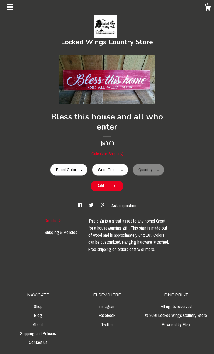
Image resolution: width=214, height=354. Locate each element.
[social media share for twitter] (92, 205)
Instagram (107, 306)
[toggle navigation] (10, 7)
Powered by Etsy (176, 324)
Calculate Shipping (107, 154)
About (38, 324)
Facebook (107, 315)
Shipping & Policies (61, 232)
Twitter (107, 324)
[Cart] (208, 8)
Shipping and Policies (38, 333)
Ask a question (123, 205)
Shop (38, 306)
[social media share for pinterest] (103, 205)
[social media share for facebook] (80, 205)
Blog (38, 315)
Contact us (38, 342)
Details (53, 221)
